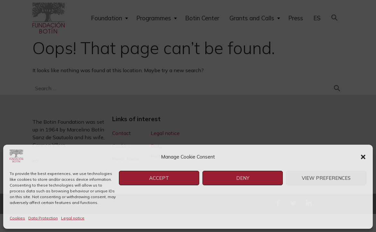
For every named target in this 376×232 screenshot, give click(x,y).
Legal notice (73, 218)
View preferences (326, 178)
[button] (363, 157)
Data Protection (43, 218)
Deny (242, 178)
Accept (159, 178)
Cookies (17, 218)
